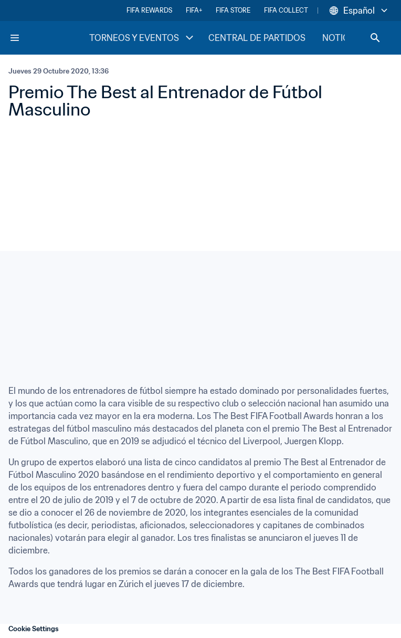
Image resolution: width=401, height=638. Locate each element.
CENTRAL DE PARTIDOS (256, 38)
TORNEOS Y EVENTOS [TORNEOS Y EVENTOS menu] (142, 38)
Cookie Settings (33, 628)
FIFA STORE (233, 10)
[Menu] (14, 38)
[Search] (375, 38)
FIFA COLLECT (286, 10)
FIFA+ (194, 10)
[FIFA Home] (48, 38)
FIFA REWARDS (149, 10)
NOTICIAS (342, 38)
